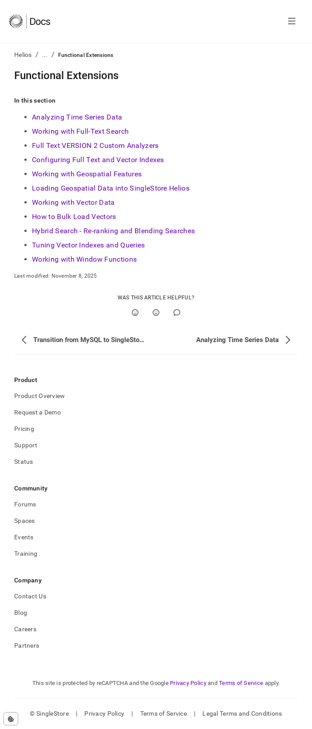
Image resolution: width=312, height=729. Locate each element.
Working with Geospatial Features (87, 174)
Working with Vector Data (73, 202)
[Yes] (135, 313)
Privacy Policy (188, 683)
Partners (26, 645)
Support (25, 445)
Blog (20, 612)
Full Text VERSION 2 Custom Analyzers (95, 145)
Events (24, 537)
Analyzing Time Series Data (77, 117)
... (45, 54)
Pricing (24, 428)
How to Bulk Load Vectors (74, 216)
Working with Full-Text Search (80, 131)
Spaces (24, 520)
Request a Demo (37, 412)
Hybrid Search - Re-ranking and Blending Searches (113, 231)
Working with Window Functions (84, 259)
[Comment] (176, 313)
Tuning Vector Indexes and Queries (88, 245)
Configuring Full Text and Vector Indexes (98, 159)
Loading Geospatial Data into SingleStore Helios (111, 188)
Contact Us (30, 596)
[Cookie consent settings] (11, 718)
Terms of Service (241, 683)
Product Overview (39, 395)
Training (25, 553)
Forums (25, 504)
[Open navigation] (291, 21)
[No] (156, 313)
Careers (25, 629)
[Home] (29, 21)
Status (23, 461)
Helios (23, 54)
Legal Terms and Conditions (242, 713)
